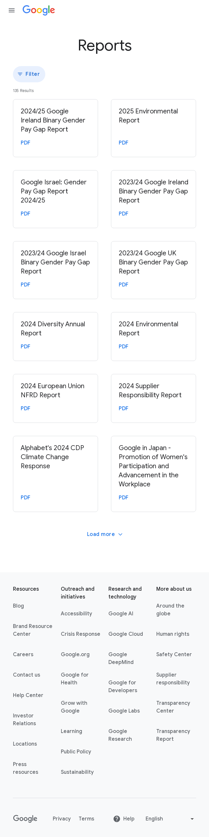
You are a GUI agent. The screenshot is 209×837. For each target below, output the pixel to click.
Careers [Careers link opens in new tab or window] (23, 654)
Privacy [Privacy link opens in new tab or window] (62, 819)
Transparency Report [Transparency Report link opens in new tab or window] (173, 735)
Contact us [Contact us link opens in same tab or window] (26, 675)
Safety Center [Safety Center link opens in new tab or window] (174, 654)
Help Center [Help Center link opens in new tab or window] (28, 695)
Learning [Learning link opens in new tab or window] (71, 731)
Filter (28, 74)
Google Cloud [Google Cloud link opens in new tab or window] (125, 634)
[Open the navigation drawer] (11, 10)
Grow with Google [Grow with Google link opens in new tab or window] (74, 707)
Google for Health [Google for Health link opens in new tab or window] (75, 679)
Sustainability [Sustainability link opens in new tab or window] (77, 772)
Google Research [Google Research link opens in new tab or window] (120, 735)
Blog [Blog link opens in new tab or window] (18, 606)
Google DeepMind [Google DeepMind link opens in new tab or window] (121, 658)
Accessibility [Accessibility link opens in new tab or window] (76, 613)
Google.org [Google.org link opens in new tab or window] (75, 654)
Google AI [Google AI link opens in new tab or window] (120, 613)
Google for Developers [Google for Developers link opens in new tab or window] (122, 687)
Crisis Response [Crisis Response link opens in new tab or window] (80, 634)
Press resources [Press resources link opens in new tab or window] (25, 768)
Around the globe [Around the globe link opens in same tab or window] (170, 610)
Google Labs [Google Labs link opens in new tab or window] (124, 711)
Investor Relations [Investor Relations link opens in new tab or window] (24, 720)
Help (124, 819)
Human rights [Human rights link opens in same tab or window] (172, 634)
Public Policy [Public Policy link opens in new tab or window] (76, 752)
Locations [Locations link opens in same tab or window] (25, 744)
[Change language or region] (170, 819)
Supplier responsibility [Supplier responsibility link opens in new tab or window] (173, 679)
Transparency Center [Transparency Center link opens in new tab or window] (173, 707)
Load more (105, 534)
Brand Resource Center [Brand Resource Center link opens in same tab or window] (32, 630)
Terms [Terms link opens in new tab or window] (86, 819)
